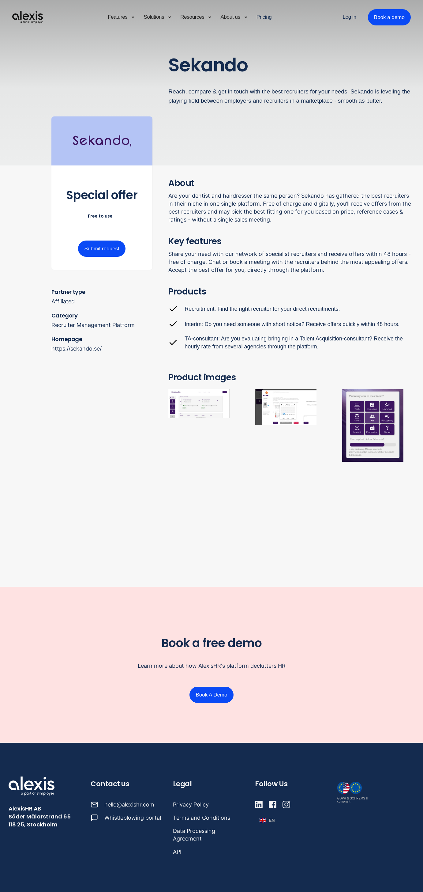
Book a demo (389, 17)
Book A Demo (211, 695)
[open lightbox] (291, 425)
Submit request (101, 249)
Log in (349, 17)
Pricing (264, 17)
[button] (121, 17)
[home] (27, 17)
